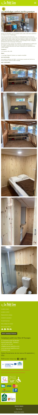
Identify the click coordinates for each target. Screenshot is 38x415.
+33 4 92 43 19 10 (7, 344)
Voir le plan (4, 297)
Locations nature (5, 309)
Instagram (25, 359)
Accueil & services (5, 321)
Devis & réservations (6, 326)
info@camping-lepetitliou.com (10, 346)
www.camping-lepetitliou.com (10, 348)
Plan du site (19, 409)
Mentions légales (19, 406)
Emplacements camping (6, 315)
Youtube (22, 359)
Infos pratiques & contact (7, 324)
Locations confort (5, 312)
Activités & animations (6, 318)
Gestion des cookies (19, 412)
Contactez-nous (5, 350)
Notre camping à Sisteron (9, 333)
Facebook (18, 359)
